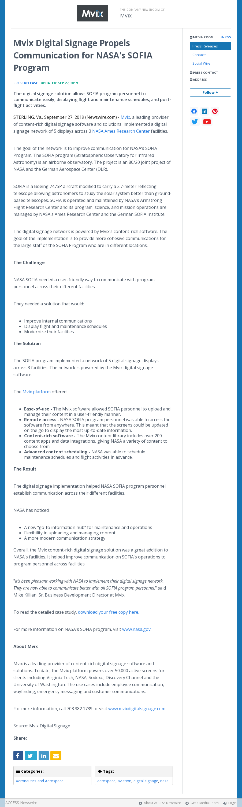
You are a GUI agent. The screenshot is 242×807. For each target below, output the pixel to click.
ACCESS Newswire (21, 802)
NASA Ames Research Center (121, 131)
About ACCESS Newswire (162, 803)
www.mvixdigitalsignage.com (136, 709)
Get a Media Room (205, 803)
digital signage (145, 780)
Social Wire (201, 63)
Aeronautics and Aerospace (40, 780)
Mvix (126, 15)
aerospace (106, 780)
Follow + (210, 92)
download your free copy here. (108, 612)
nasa (164, 780)
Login (232, 803)
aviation (124, 780)
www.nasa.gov (136, 629)
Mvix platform (37, 392)
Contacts (199, 54)
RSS (226, 37)
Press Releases (205, 46)
